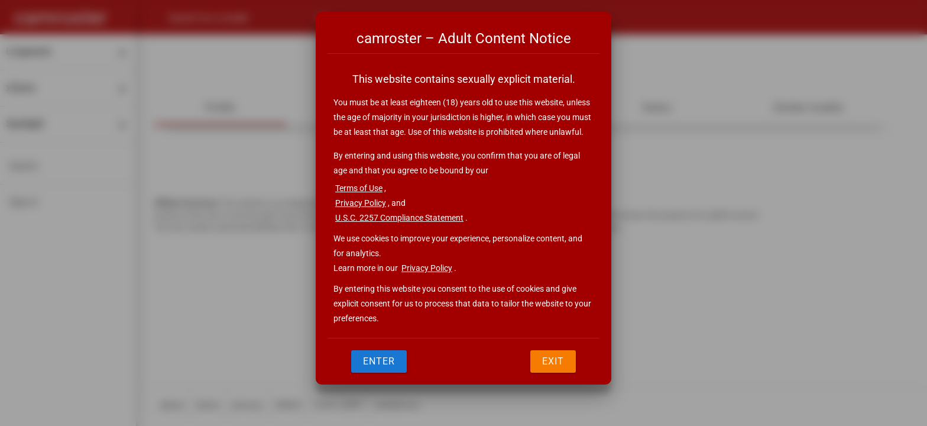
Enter (379, 361)
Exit (553, 361)
